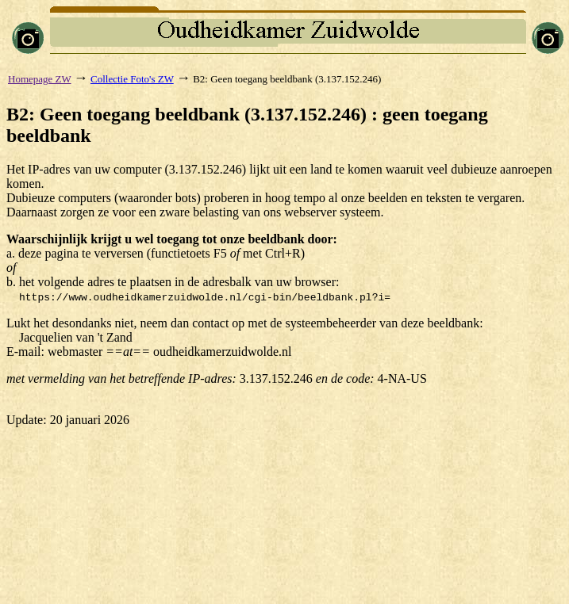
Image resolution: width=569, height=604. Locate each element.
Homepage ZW (39, 79)
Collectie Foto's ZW (132, 79)
